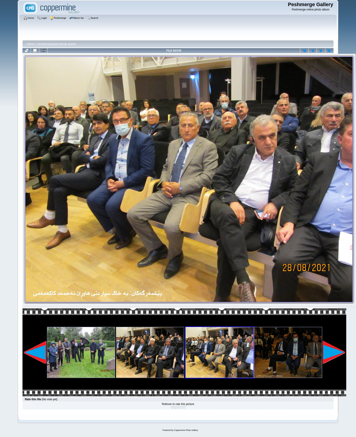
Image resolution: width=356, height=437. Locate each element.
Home (30, 44)
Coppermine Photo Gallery (186, 430)
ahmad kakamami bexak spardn (56, 44)
